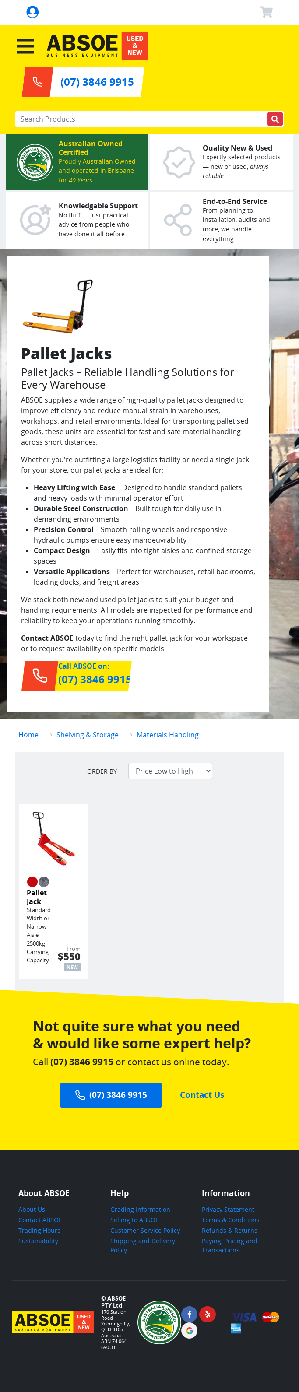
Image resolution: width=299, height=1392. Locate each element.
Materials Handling (168, 735)
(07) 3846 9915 (111, 1095)
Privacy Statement (228, 1209)
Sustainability (38, 1241)
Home (28, 735)
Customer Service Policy (145, 1230)
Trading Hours (39, 1230)
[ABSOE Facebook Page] (189, 1314)
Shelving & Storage (87, 735)
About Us (31, 1209)
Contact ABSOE (40, 1220)
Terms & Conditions (231, 1220)
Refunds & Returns (229, 1230)
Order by (102, 771)
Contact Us (202, 1095)
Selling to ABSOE (134, 1220)
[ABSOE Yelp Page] (207, 1314)
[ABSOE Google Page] (189, 1330)
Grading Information (140, 1209)
